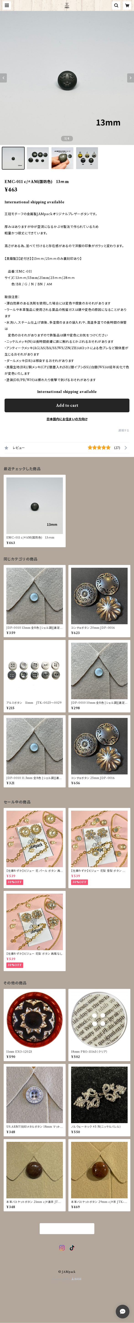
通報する (123, 430)
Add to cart (67, 405)
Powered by (67, 1279)
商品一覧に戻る (67, 1229)
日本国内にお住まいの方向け (67, 419)
